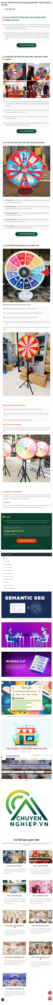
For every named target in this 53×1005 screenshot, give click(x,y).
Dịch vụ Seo (6, 561)
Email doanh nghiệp (8, 576)
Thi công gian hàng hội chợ (26, 234)
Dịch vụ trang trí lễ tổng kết (40, 866)
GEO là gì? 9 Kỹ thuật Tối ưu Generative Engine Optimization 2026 (26, 649)
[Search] (21, 554)
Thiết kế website (7, 564)
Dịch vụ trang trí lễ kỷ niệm (14, 866)
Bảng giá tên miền (8, 579)
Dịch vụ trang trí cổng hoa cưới (40, 925)
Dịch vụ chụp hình (8, 573)
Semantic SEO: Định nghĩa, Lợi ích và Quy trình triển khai (26, 619)
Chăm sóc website (8, 585)
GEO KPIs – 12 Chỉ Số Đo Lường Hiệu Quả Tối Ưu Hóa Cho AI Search (26, 678)
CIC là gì (26, 780)
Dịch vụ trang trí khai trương (40, 895)
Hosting (6, 582)
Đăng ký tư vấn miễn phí (26, 540)
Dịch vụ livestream (8, 567)
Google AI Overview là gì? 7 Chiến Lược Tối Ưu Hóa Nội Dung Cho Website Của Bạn (26, 716)
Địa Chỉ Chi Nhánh (26, 752)
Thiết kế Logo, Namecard (9, 588)
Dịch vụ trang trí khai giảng (14, 895)
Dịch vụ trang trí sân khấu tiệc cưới (14, 989)
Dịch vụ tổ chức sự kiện (26, 45)
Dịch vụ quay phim (8, 570)
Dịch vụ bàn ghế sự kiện (26, 131)
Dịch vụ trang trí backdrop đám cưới (14, 957)
